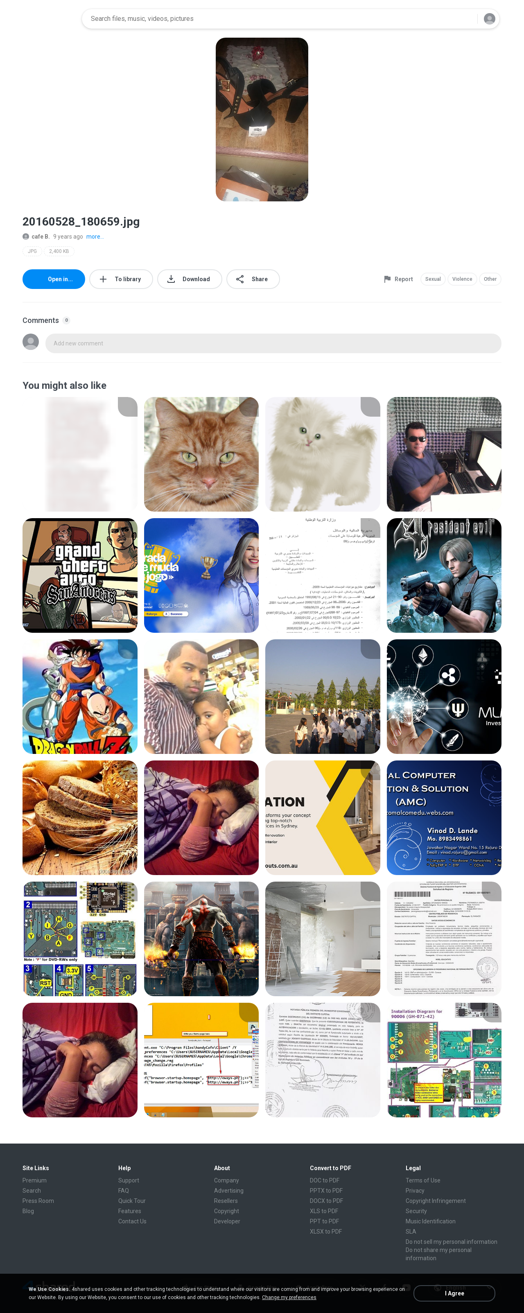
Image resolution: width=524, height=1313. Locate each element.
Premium (35, 1180)
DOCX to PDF (326, 1201)
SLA (411, 1231)
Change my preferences (289, 1297)
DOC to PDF (324, 1180)
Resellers (226, 1201)
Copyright (226, 1211)
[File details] (80, 454)
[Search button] (466, 19)
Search (32, 1190)
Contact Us (132, 1221)
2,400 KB (59, 251)
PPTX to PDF (326, 1190)
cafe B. (36, 236)
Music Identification (431, 1221)
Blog (28, 1211)
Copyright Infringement (436, 1201)
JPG (32, 251)
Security (416, 1211)
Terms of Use (423, 1180)
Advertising (229, 1190)
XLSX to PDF (326, 1231)
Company (226, 1180)
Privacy (415, 1190)
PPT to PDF (324, 1221)
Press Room (38, 1201)
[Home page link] (49, 19)
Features (129, 1211)
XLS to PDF (324, 1211)
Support (128, 1180)
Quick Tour (132, 1201)
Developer (227, 1221)
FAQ (123, 1190)
